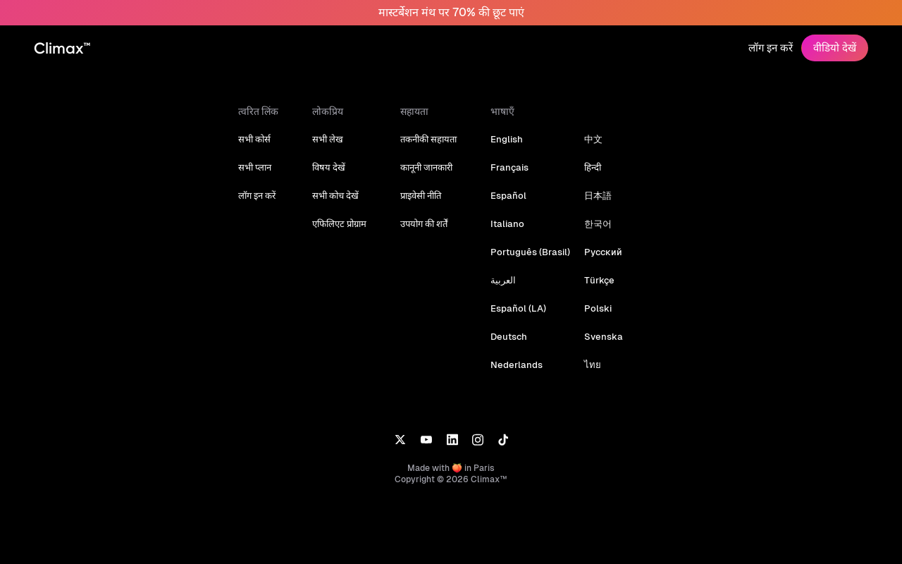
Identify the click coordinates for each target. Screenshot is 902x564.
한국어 (598, 224)
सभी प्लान (258, 167)
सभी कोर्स (258, 139)
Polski (597, 308)
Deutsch (512, 337)
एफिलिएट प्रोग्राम (343, 224)
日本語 (598, 196)
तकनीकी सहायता (432, 139)
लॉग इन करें (771, 47)
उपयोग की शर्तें (427, 224)
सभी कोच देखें (339, 196)
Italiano (510, 224)
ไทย (592, 365)
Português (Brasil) (532, 252)
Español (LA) (521, 308)
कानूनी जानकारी (430, 167)
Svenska (602, 337)
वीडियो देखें (834, 47)
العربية (506, 280)
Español (511, 196)
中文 (593, 139)
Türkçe (598, 280)
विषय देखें (332, 167)
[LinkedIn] (452, 438)
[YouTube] (426, 438)
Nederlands (518, 365)
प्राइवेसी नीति (424, 196)
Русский (602, 252)
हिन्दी (592, 167)
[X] (400, 438)
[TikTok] (503, 438)
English (510, 139)
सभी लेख (331, 139)
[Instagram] (477, 438)
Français (512, 167)
